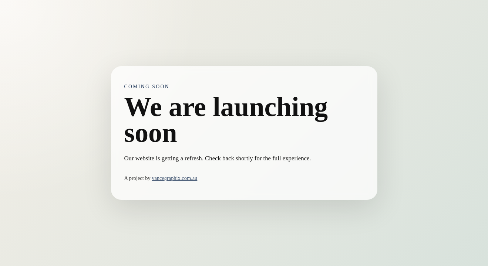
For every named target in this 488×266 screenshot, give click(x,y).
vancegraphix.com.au (174, 178)
